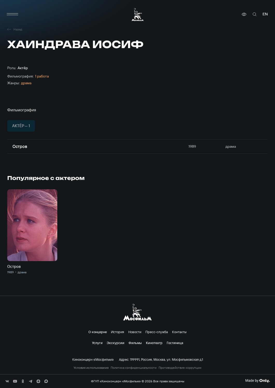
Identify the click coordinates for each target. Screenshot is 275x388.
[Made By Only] (257, 381)
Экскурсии (115, 343)
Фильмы (135, 343)
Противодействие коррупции (180, 368)
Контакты (179, 332)
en (265, 14)
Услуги (97, 343)
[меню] (12, 14)
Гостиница (175, 343)
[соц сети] (7, 381)
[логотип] (138, 14)
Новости (134, 332)
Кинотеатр (154, 343)
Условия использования (91, 368)
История (117, 332)
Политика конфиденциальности (134, 368)
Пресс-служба (156, 332)
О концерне (97, 332)
